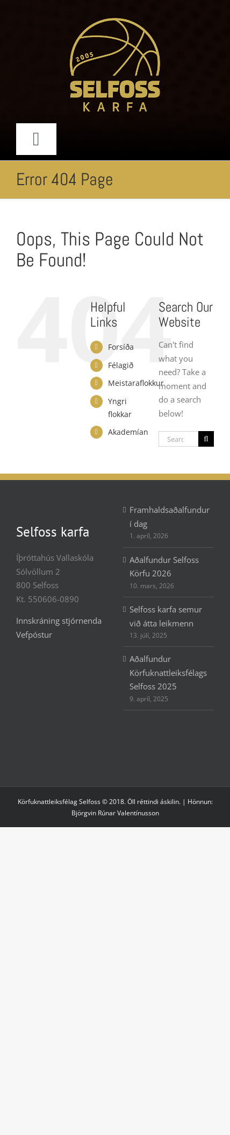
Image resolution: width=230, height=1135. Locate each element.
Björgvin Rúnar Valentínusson (115, 812)
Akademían (128, 432)
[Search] (206, 439)
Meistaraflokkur (136, 383)
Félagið (120, 365)
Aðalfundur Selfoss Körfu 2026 (164, 566)
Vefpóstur (34, 634)
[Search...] (178, 439)
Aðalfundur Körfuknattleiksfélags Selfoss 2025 (168, 672)
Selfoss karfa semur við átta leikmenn (166, 616)
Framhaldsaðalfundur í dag (169, 516)
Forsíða (121, 347)
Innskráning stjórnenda (59, 620)
